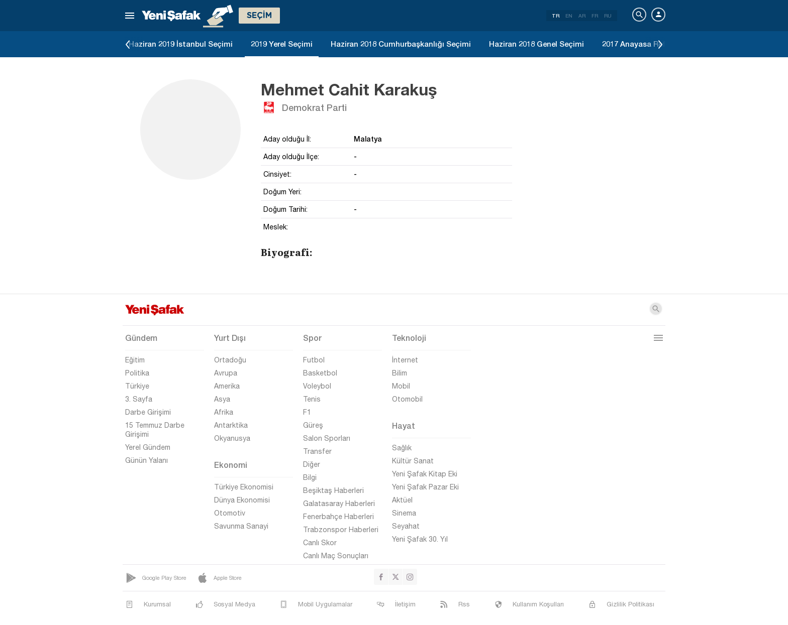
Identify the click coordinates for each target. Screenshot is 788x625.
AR (581, 16)
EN (568, 16)
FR (595, 16)
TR (555, 16)
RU (608, 16)
